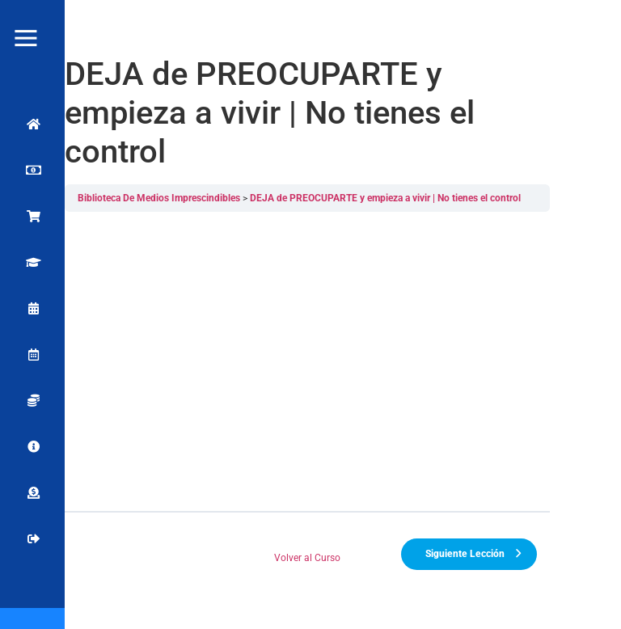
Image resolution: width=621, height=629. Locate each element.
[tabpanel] (308, 361)
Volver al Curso (308, 558)
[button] (590, 24)
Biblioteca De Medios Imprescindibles (159, 198)
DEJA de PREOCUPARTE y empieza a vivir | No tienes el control (386, 198)
